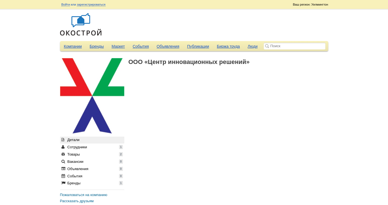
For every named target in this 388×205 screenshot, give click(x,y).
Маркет (118, 46)
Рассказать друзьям (77, 201)
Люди (253, 46)
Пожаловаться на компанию (83, 195)
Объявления (168, 46)
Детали (70, 140)
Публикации (198, 46)
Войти (65, 4)
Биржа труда (228, 46)
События (141, 46)
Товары (92, 154)
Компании (73, 46)
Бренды (97, 46)
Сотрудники (92, 147)
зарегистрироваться (91, 4)
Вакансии (92, 161)
